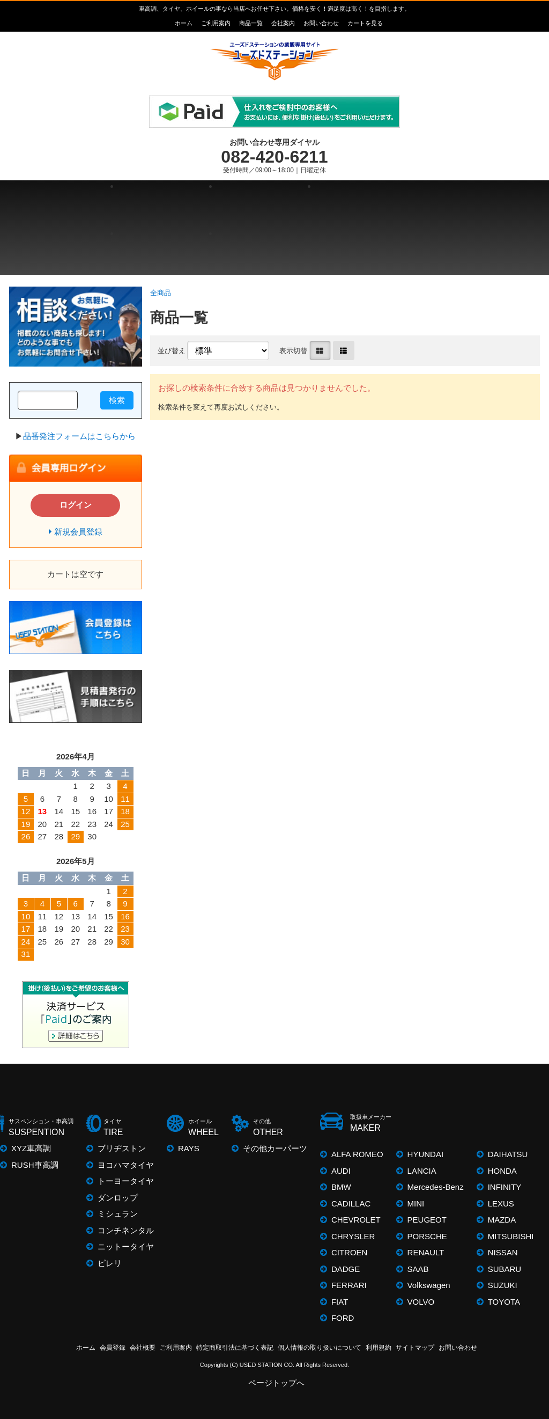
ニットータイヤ (126, 1246)
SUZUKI (502, 1285)
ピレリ (110, 1263)
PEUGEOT (427, 1219)
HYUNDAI (425, 1154)
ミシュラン (118, 1213)
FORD (342, 1317)
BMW (341, 1186)
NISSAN (503, 1252)
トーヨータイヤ (126, 1181)
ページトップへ (277, 1382)
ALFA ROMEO (357, 1154)
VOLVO (421, 1301)
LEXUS (501, 1203)
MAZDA (502, 1219)
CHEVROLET (356, 1219)
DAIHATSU (508, 1154)
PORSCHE (427, 1236)
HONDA (502, 1170)
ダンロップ (118, 1197)
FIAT (339, 1301)
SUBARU (505, 1269)
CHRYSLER (353, 1236)
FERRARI (349, 1285)
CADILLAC (350, 1203)
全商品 (160, 293)
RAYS (188, 1148)
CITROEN (349, 1252)
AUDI (341, 1170)
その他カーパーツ (275, 1148)
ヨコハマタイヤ (126, 1164)
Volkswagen (428, 1285)
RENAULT (425, 1252)
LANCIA (421, 1170)
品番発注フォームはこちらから (79, 436)
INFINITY (505, 1186)
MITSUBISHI (511, 1236)
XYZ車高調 (31, 1148)
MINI (416, 1203)
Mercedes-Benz (435, 1186)
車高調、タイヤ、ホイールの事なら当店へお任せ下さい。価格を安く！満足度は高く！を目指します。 (274, 8)
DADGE (345, 1269)
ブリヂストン (122, 1148)
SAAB (418, 1269)
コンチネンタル (126, 1230)
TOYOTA (504, 1301)
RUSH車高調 (34, 1164)
